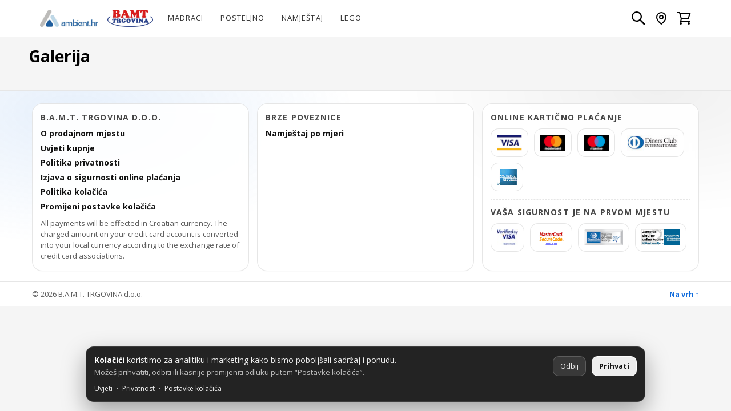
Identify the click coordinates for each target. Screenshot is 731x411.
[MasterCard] (553, 142)
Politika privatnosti (80, 163)
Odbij (569, 366)
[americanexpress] (507, 177)
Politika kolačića (74, 192)
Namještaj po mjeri (305, 133)
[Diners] (653, 142)
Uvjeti (103, 388)
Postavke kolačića (193, 388)
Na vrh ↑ (684, 294)
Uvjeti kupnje (68, 148)
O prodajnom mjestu (83, 133)
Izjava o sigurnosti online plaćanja (110, 177)
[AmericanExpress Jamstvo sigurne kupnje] (660, 237)
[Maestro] (596, 142)
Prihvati (614, 366)
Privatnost (138, 388)
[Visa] (509, 142)
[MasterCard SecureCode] (551, 237)
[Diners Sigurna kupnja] (603, 237)
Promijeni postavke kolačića (98, 207)
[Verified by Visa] (507, 237)
